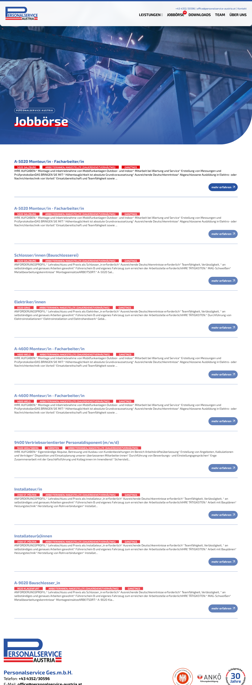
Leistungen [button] (151, 15)
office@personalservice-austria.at (216, 8)
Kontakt (242, 8)
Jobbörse (175, 15)
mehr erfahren (221, 187)
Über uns (238, 15)
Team (220, 15)
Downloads (200, 15)
